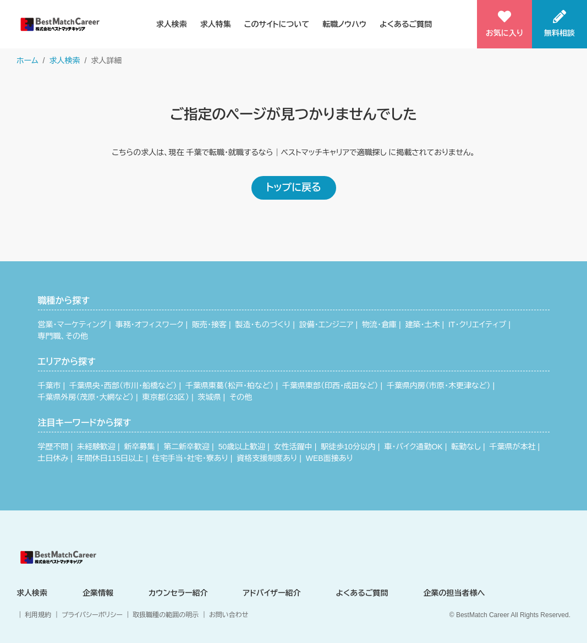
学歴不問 (53, 446)
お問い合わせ (228, 615)
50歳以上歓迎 (242, 446)
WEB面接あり (329, 458)
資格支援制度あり (267, 458)
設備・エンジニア (326, 324)
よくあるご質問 (406, 24)
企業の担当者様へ (454, 593)
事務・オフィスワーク (150, 324)
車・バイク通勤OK (413, 446)
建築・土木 (422, 324)
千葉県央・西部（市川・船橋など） (123, 385)
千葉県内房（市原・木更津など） (438, 385)
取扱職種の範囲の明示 (166, 615)
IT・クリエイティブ (477, 324)
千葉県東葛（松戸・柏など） (229, 385)
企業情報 (98, 593)
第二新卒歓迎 (186, 446)
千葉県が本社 (512, 446)
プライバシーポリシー (92, 615)
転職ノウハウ (344, 24)
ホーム (27, 60)
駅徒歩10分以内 (348, 446)
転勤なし (466, 446)
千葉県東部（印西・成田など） (330, 385)
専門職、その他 (63, 336)
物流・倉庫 (379, 324)
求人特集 (215, 24)
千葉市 (49, 385)
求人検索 (171, 24)
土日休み (53, 458)
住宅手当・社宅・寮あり (190, 458)
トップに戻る (293, 187)
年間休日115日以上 (110, 458)
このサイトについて (276, 24)
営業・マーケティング (72, 324)
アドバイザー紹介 (271, 593)
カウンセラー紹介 (178, 593)
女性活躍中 (293, 446)
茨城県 (209, 397)
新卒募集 (139, 446)
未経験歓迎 (96, 446)
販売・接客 (209, 324)
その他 (240, 397)
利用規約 (38, 615)
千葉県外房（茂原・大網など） (86, 397)
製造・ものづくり (263, 324)
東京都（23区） (165, 397)
